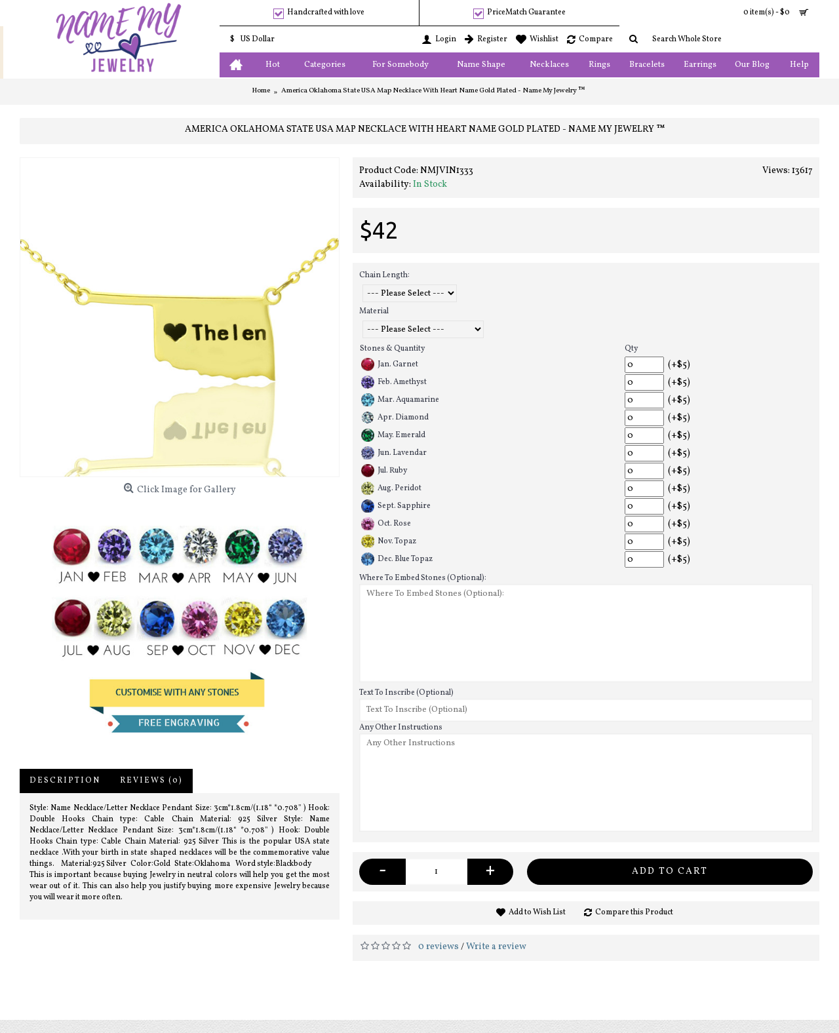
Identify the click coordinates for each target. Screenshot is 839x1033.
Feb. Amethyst (394, 382)
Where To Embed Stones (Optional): (422, 578)
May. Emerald (393, 435)
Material (374, 311)
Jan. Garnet (389, 364)
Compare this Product (634, 912)
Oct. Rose (386, 523)
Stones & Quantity (392, 348)
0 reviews (438, 947)
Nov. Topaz (388, 541)
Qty (631, 348)
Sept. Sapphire (396, 506)
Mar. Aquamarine (400, 399)
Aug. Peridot (391, 488)
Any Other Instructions (400, 727)
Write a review (496, 947)
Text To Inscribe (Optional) (406, 693)
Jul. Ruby (384, 470)
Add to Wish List (537, 912)
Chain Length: (384, 275)
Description (64, 780)
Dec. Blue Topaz (397, 559)
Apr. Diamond (395, 417)
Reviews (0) (151, 780)
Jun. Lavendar (394, 452)
